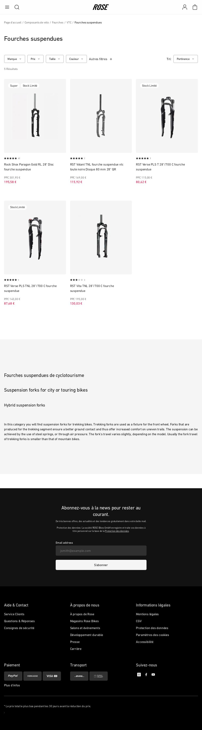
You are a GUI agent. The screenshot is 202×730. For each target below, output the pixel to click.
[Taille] (55, 59)
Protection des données (117, 531)
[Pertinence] (185, 59)
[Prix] (35, 59)
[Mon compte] (185, 7)
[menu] (7, 7)
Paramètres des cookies (152, 635)
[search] (15, 7)
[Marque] (14, 59)
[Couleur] (76, 59)
